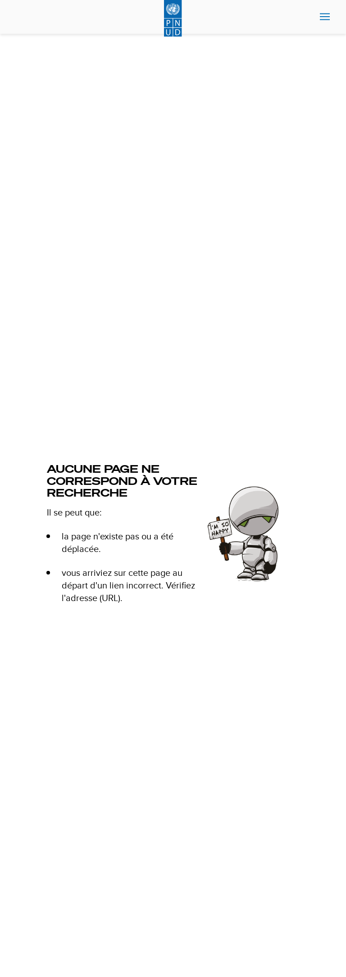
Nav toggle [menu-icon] (325, 16)
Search (23, 17)
